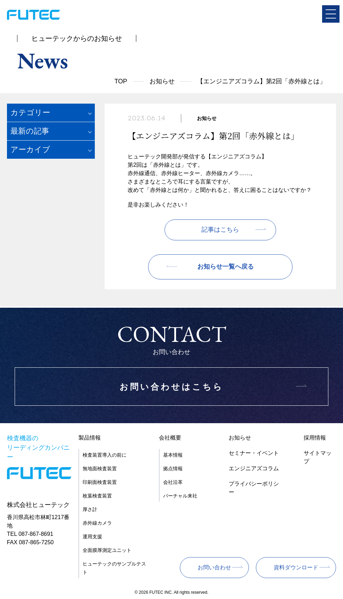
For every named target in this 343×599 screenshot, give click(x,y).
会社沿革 (173, 482)
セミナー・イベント (254, 453)
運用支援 (92, 536)
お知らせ (162, 81)
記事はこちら (220, 229)
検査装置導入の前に (105, 455)
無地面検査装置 (100, 468)
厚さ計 (90, 509)
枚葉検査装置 (97, 496)
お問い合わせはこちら (171, 386)
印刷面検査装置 (100, 482)
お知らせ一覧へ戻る (225, 266)
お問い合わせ (214, 567)
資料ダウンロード (296, 567)
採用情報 (315, 438)
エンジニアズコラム (254, 468)
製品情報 (89, 438)
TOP (120, 81)
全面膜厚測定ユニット (107, 550)
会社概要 (170, 438)
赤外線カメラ (97, 523)
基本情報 (173, 455)
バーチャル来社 (180, 496)
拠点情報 (173, 468)
